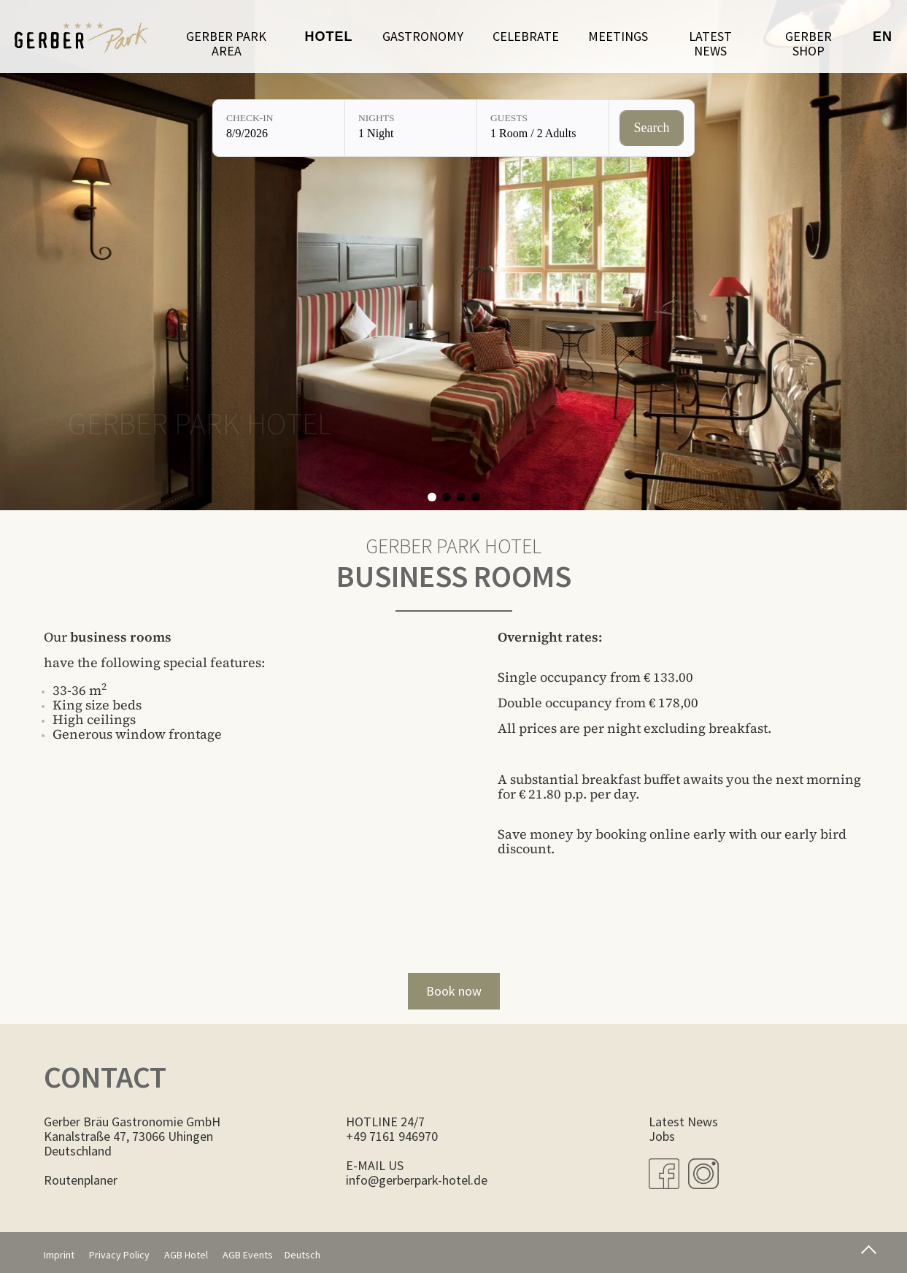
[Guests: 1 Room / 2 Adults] (543, 128)
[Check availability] (652, 128)
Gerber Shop (808, 43)
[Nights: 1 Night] (410, 128)
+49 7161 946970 (392, 1136)
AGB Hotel (186, 1254)
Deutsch (302, 1254)
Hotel (329, 36)
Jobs (662, 1136)
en (882, 36)
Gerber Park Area (226, 43)
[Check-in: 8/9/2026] (278, 128)
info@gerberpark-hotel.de (416, 1180)
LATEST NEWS (710, 43)
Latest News (683, 1121)
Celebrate (526, 36)
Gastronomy (422, 36)
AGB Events (248, 1254)
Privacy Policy (119, 1254)
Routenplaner (80, 1180)
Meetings (618, 36)
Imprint (59, 1254)
